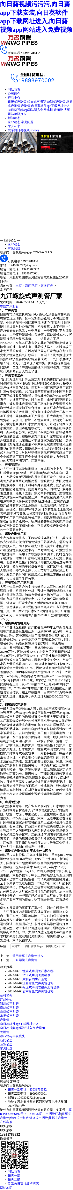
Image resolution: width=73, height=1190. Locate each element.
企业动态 (14, 122)
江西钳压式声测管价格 (38, 983)
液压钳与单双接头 (12, 1036)
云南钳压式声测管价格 (38, 991)
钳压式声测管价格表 (36, 975)
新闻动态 (14, 118)
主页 (19, 285)
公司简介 (14, 93)
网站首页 (14, 89)
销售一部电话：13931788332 (27, 1089)
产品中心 (14, 97)
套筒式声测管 (56, 101)
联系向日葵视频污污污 (23, 130)
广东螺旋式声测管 (24, 960)
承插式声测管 (9, 1015)
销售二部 (14, 1179)
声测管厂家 (53, 1113)
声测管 (25, 105)
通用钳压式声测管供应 (28, 956)
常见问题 (27, 122)
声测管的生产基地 (34, 979)
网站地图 (6, 1187)
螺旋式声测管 (36, 101)
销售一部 (14, 1175)
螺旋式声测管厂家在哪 (38, 971)
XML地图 (35, 1113)
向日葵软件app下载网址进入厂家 (45, 946)
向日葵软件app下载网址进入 (50, 105)
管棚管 (58, 109)
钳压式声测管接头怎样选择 (41, 987)
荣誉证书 (14, 126)
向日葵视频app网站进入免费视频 (30, 109)
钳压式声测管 (17, 101)
